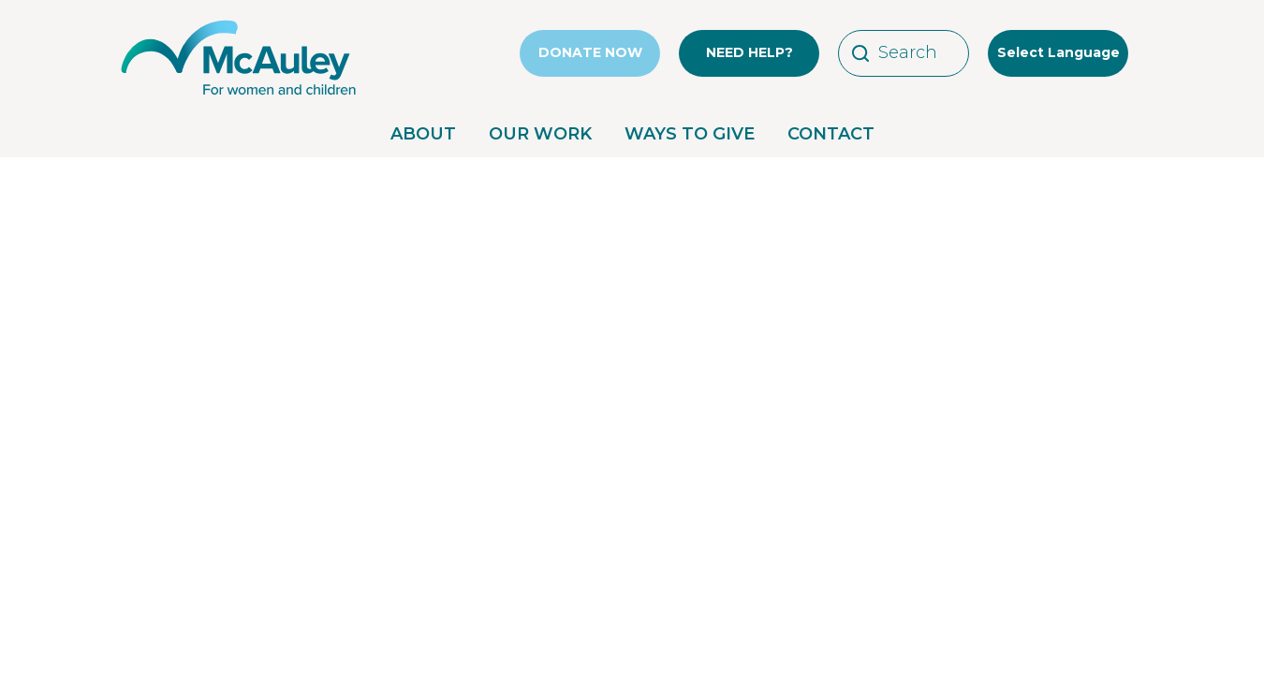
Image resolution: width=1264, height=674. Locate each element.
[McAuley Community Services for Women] (238, 95)
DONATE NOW (590, 52)
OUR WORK (540, 134)
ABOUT (423, 134)
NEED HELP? (749, 52)
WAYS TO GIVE (690, 134)
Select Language (1058, 52)
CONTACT (831, 134)
